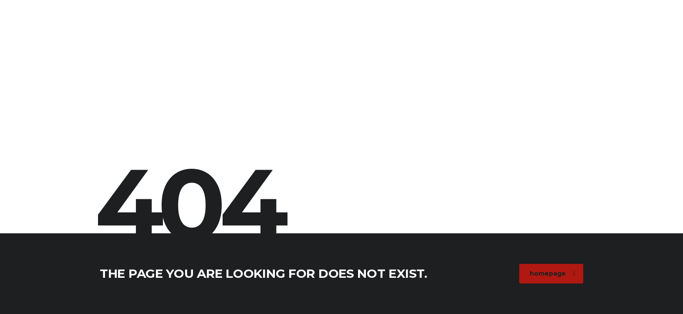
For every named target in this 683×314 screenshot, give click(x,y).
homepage (552, 273)
